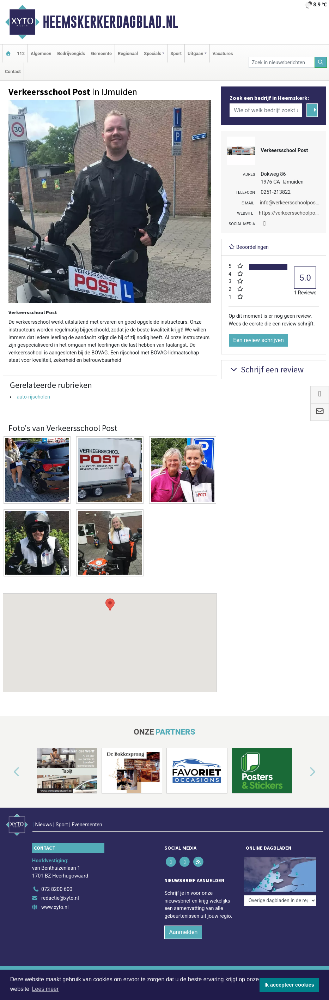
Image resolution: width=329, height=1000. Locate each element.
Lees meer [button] (45, 989)
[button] (110, 636)
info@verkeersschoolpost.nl (291, 203)
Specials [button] (152, 53)
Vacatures (223, 53)
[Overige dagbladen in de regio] (280, 900)
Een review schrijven (258, 340)
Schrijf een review (266, 369)
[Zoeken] (321, 62)
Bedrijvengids (71, 53)
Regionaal (128, 53)
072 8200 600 (56, 889)
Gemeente (101, 53)
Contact (13, 71)
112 (21, 53)
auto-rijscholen (33, 397)
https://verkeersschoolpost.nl (292, 213)
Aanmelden (183, 932)
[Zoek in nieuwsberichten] (282, 62)
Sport (176, 53)
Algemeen (41, 53)
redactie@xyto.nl (60, 898)
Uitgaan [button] (195, 53)
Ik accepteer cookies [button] (289, 985)
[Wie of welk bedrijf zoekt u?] (266, 110)
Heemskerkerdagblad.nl (110, 22)
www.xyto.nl (54, 907)
